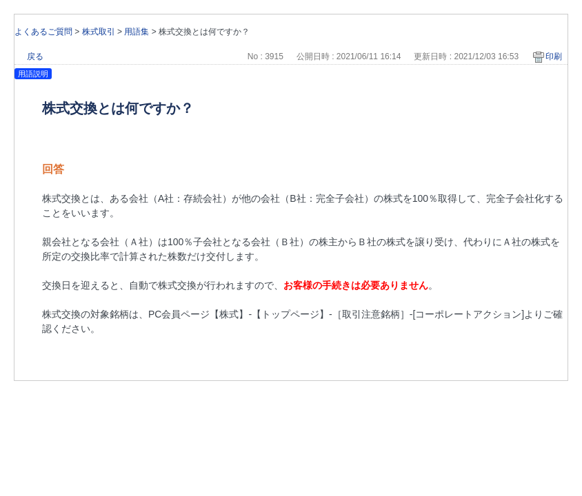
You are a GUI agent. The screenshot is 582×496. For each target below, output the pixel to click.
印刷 (553, 56)
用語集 (136, 32)
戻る (35, 56)
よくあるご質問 (43, 32)
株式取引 (98, 32)
